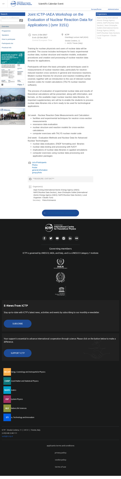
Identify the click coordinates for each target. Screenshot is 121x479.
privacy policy (60, 453)
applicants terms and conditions (60, 446)
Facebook (44, 238)
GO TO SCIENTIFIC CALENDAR (61, 213)
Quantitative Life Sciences (16, 408)
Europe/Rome (96, 9)
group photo (37, 173)
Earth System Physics (14, 399)
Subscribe (17, 323)
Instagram (64, 238)
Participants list (7, 43)
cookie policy (60, 460)
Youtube (57, 238)
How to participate (8, 39)
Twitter (51, 238)
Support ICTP (18, 353)
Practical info (6, 48)
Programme (6, 31)
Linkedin (70, 238)
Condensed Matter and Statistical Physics (22, 381)
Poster (34, 167)
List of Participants (39, 162)
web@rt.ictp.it (7, 436)
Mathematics (11, 390)
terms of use (60, 467)
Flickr (76, 238)
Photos (35, 165)
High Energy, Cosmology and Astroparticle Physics (25, 372)
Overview (5, 26)
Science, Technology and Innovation (20, 417)
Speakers (5, 35)
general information (40, 170)
